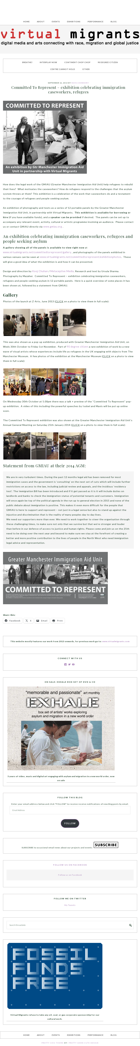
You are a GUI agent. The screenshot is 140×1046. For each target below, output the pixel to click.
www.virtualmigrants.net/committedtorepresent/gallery (36, 251)
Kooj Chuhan (40, 270)
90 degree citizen (77, 345)
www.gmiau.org (52, 226)
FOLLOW (70, 822)
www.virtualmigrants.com (116, 640)
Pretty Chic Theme (53, 1042)
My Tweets (70, 904)
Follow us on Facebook (70, 864)
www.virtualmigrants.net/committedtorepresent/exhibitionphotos (70, 256)
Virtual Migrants (70, 7)
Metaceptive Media (61, 270)
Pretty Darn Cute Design (84, 1042)
